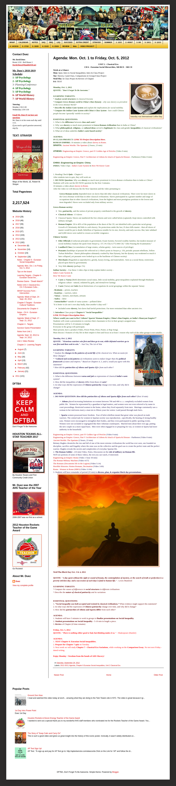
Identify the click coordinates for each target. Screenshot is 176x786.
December (22, 245)
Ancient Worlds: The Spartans (75, 145)
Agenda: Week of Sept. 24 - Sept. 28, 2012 (28, 298)
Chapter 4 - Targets (25, 324)
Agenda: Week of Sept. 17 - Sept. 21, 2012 (28, 319)
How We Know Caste (101, 166)
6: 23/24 (55, 46)
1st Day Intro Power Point (25, 710)
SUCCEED (68, 42)
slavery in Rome (99, 142)
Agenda (72, 665)
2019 (17, 217)
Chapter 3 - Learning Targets (29, 345)
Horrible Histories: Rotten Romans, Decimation (73, 466)
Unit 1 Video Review (25, 341)
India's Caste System (80, 166)
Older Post (158, 675)
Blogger (115, 772)
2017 (17, 224)
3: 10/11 (148, 42)
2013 (17, 239)
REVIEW (65, 46)
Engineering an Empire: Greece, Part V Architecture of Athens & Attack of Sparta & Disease (91, 157)
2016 (17, 228)
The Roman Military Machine (65, 460)
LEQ (58, 42)
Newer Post (59, 675)
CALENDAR (23, 42)
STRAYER (97, 42)
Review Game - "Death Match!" (30, 281)
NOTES (35, 42)
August (21, 349)
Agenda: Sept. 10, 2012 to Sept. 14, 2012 (28, 336)
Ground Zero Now (35, 695)
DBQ (51, 42)
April (20, 360)
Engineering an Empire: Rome (65, 458)
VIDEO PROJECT (87, 46)
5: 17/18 (25, 46)
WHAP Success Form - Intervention (26, 292)
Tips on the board (24, 272)
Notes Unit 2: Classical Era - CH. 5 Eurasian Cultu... (29, 286)
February (22, 368)
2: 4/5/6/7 (129, 42)
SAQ (43, 42)
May (20, 357)
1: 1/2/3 (119, 42)
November (22, 249)
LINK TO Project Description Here (89, 139)
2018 (17, 220)
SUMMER (108, 42)
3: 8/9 (138, 42)
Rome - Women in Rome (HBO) (66, 469)
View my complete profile (23, 585)
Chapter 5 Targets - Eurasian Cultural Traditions (29, 304)
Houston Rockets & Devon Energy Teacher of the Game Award (54, 718)
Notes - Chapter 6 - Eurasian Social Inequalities (29, 261)
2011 (17, 376)
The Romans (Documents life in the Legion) (71, 463)
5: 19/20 (35, 46)
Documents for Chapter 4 (27, 309)
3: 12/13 (158, 42)
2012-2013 (64, 665)
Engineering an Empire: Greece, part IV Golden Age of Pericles (89, 151)
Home (108, 675)
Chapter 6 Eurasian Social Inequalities (90, 665)
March (20, 364)
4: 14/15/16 (14, 46)
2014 (17, 235)
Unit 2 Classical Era (113, 665)
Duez (18, 581)
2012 (17, 242)
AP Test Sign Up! (35, 748)
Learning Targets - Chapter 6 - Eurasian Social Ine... (29, 276)
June (20, 353)
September (22, 257)
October (21, 253)
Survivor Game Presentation (29, 328)
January (21, 371)
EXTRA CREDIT (82, 42)
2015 (17, 231)
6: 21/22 (45, 46)
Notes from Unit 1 (24, 331)
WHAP (12, 42)
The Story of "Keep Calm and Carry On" (44, 733)
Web (75, 46)
